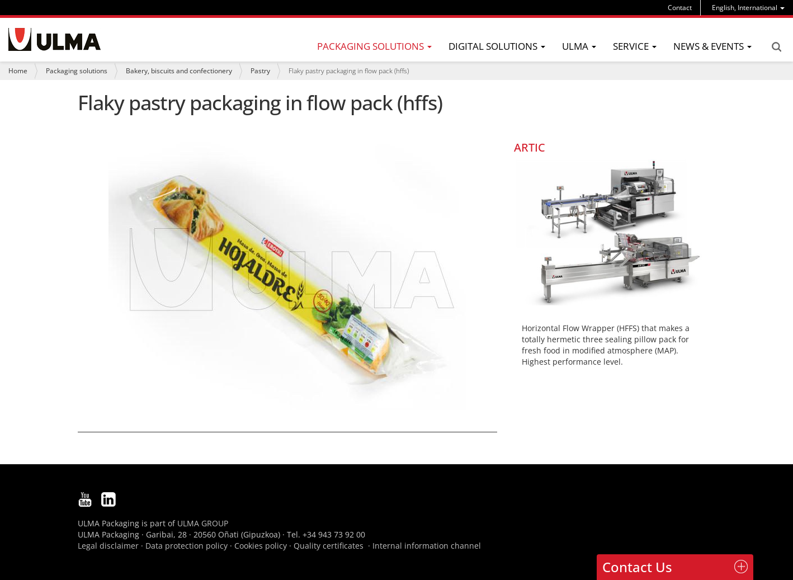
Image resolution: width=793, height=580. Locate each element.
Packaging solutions (76, 71)
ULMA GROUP (202, 523)
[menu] (748, 7)
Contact (680, 7)
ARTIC (529, 147)
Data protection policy (186, 545)
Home (17, 71)
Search (776, 47)
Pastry (260, 71)
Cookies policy (260, 545)
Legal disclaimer (108, 545)
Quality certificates (329, 545)
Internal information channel (426, 545)
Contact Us (637, 567)
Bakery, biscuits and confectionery (179, 71)
